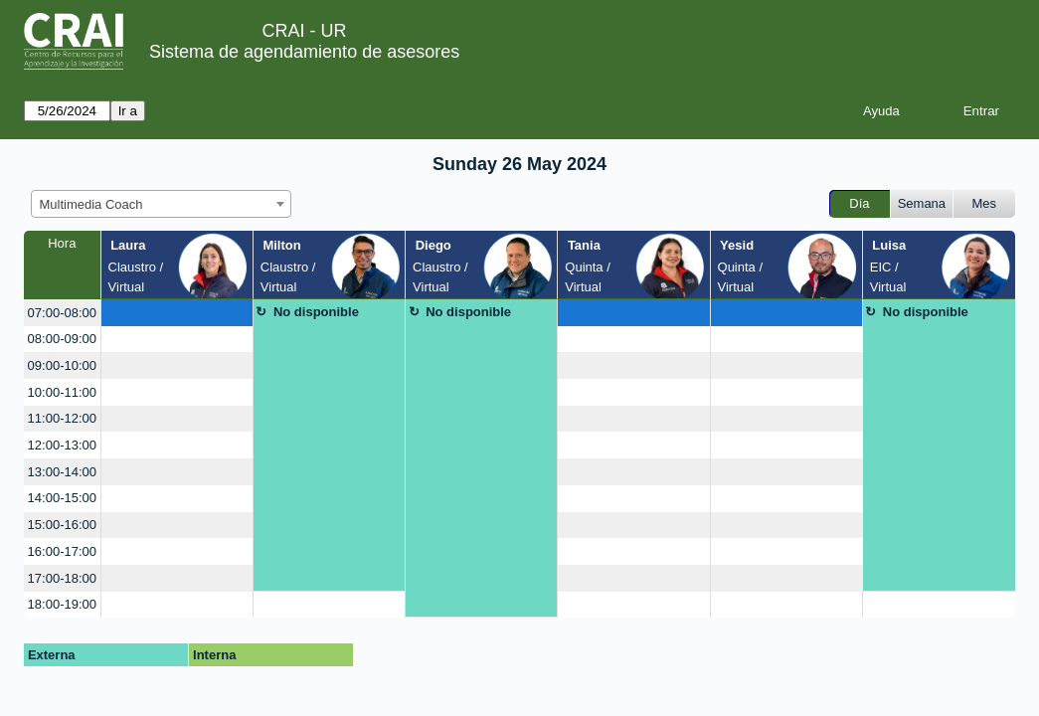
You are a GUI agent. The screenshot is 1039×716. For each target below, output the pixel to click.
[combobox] (161, 204)
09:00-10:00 (62, 365)
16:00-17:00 (62, 551)
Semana (922, 203)
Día (859, 203)
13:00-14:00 (62, 471)
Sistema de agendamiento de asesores (304, 52)
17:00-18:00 (62, 578)
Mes (984, 203)
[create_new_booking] (177, 312)
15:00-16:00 (62, 524)
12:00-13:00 (62, 445)
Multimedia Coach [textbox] (91, 204)
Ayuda (881, 110)
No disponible (316, 311)
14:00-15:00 (62, 497)
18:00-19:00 (62, 604)
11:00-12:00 (62, 418)
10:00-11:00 (62, 392)
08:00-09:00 (62, 338)
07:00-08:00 (62, 312)
